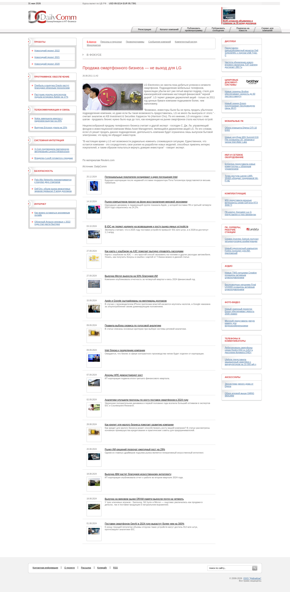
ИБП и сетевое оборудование (234, 156)
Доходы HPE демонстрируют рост (124, 375)
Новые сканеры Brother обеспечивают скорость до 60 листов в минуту (240, 93)
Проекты (39, 42)
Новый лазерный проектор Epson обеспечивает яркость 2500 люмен (239, 311)
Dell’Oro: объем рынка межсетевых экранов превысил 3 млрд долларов (53, 189)
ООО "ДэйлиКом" (252, 578)
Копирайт (102, 567)
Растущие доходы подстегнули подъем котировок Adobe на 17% (51, 95)
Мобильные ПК (234, 121)
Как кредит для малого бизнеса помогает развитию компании (139, 424)
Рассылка (86, 567)
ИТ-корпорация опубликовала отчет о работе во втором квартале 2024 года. (144, 477)
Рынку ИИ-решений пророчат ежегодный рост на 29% (135, 449)
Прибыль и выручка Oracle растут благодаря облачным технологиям (52, 86)
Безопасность (43, 171)
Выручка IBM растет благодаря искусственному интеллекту (138, 474)
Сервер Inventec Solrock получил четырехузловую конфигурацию (242, 240)
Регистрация (144, 29)
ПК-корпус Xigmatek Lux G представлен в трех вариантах (240, 213)
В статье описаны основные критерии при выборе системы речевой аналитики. (145, 329)
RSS (115, 567)
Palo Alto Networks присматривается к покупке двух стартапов (52, 180)
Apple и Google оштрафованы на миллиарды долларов (136, 300)
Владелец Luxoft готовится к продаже (53, 158)
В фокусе (94, 54)
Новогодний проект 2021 (47, 57)
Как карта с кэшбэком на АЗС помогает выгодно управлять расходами (144, 251)
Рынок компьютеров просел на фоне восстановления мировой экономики (146, 201)
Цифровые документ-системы (231, 82)
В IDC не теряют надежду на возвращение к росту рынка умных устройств (146, 226)
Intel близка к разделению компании (125, 350)
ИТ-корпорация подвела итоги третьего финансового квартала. (137, 378)
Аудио (228, 266)
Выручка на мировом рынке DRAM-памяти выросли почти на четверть (144, 499)
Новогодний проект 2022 (47, 50)
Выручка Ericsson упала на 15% (50, 127)
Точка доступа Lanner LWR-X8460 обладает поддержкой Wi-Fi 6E (241, 178)
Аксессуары (232, 377)
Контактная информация (45, 567)
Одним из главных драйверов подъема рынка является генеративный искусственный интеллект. (154, 452)
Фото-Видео (232, 302)
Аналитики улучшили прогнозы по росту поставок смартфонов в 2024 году (146, 399)
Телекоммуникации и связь (52, 110)
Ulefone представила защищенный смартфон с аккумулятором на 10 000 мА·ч (240, 361)
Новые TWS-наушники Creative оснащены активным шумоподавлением (241, 275)
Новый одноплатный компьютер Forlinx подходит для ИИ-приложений (241, 250)
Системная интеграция (49, 140)
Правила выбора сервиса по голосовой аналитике (133, 325)
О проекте (69, 567)
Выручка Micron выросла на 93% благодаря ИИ (131, 276)
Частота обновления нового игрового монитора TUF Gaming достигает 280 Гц (241, 64)
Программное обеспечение (51, 77)
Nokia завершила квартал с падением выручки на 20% (48, 119)
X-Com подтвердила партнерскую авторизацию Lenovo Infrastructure (51, 150)
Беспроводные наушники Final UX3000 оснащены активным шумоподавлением (240, 287)
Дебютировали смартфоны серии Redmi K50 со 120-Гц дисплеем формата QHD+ (239, 350)
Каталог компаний (169, 29)
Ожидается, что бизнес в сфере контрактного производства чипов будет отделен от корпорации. (154, 353)
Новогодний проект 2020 (47, 64)
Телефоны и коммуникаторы (235, 339)
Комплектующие (235, 193)
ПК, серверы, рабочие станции (233, 229)
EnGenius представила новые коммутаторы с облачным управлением (240, 166)
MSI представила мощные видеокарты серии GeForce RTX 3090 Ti (241, 202)
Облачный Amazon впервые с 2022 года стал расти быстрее (52, 222)
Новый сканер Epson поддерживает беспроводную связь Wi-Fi (240, 105)
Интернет (40, 204)
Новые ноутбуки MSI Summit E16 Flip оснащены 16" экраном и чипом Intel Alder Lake (242, 139)
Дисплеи (230, 41)
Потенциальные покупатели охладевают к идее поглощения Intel (141, 177)
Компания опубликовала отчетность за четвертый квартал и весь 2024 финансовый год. (150, 279)
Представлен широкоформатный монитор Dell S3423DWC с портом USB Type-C (241, 51)
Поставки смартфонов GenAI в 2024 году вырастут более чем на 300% (144, 523)
